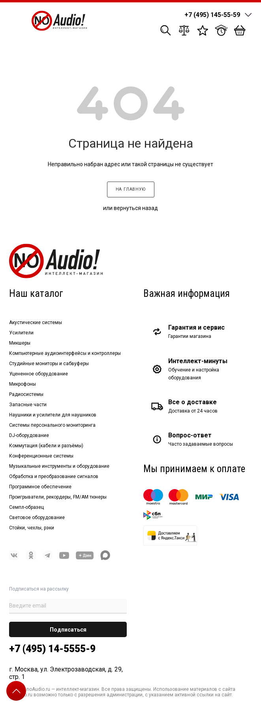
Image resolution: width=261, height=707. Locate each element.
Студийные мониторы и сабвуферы (49, 363)
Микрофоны (22, 384)
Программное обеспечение (40, 486)
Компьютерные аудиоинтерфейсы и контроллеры (65, 353)
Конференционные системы (41, 456)
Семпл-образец (26, 507)
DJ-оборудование (29, 435)
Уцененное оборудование (38, 374)
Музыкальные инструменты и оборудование (59, 466)
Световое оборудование (37, 517)
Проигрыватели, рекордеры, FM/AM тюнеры (58, 497)
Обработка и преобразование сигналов (53, 476)
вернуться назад (136, 208)
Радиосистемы (26, 394)
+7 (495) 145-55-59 (212, 15)
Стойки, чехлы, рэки (31, 528)
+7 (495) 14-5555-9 (52, 648)
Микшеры (19, 343)
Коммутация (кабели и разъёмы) (46, 445)
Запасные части (28, 404)
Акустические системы (35, 322)
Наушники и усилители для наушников (52, 415)
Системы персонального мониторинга (52, 425)
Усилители (21, 333)
